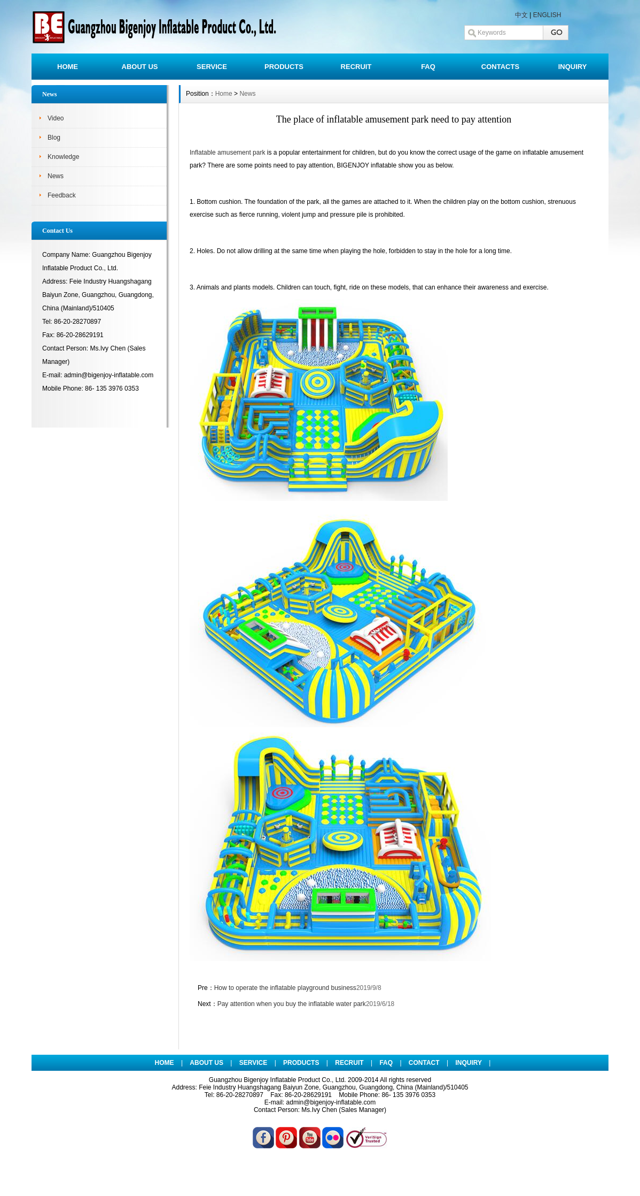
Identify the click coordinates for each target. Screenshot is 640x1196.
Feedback (62, 195)
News (56, 176)
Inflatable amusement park (227, 152)
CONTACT (424, 1063)
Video (56, 118)
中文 (521, 15)
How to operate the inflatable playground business (285, 988)
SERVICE (212, 67)
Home (223, 93)
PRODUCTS (283, 67)
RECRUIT (356, 67)
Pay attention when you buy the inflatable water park (291, 1004)
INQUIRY (572, 67)
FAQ (428, 67)
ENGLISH (547, 15)
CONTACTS (500, 67)
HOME (67, 67)
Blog (54, 137)
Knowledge (63, 157)
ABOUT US (140, 67)
